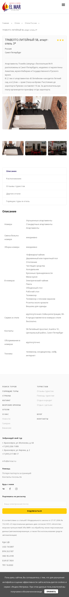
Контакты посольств (12, 477)
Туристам (42, 386)
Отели (17, 23)
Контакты (42, 419)
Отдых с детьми (44, 405)
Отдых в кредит (44, 400)
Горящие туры (10, 391)
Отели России (31, 23)
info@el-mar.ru (9, 461)
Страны (6, 396)
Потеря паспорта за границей (16, 473)
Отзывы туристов (45, 391)
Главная (5, 23)
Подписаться (34, 511)
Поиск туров (9, 386)
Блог (39, 414)
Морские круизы (11, 405)
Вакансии (6, 427)
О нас (5, 414)
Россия (8, 48)
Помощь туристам (45, 395)
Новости (6, 418)
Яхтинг (6, 400)
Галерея (6, 423)
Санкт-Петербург (13, 52)
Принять (51, 591)
